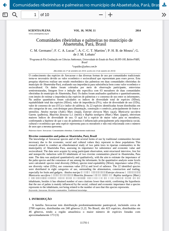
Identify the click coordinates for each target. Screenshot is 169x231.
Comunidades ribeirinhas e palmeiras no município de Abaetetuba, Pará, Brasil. (88, 5)
